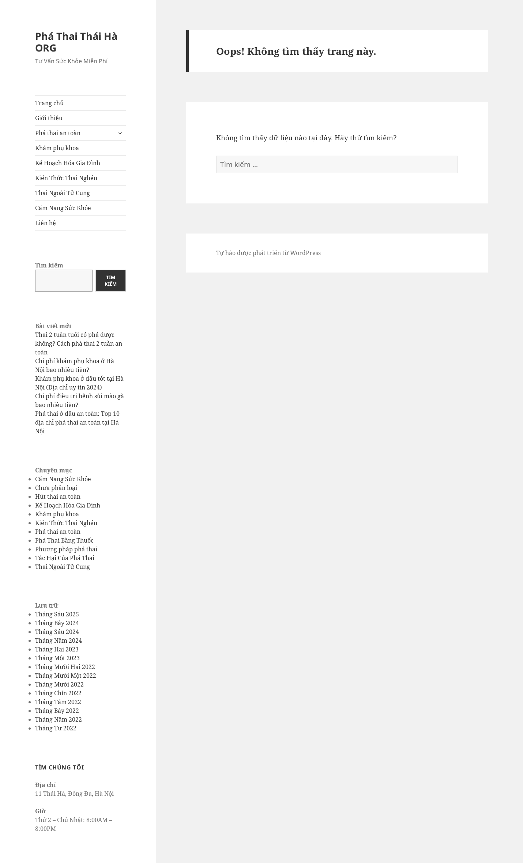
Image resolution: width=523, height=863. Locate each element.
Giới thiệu (49, 118)
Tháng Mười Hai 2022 (65, 667)
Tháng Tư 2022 (55, 728)
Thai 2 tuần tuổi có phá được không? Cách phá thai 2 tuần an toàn (78, 343)
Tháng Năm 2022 (58, 719)
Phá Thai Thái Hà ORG (76, 41)
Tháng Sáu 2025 (57, 614)
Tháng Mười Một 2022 (65, 676)
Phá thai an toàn (57, 133)
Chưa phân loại (56, 488)
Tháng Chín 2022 (58, 693)
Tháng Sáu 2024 (57, 632)
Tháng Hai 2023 (57, 649)
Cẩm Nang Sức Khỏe (63, 208)
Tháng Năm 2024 (58, 640)
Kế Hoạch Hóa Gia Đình (67, 163)
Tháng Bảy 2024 (57, 623)
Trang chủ (49, 103)
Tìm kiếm (49, 265)
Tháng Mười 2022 (59, 684)
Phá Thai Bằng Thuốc (64, 540)
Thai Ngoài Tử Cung (62, 193)
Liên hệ (45, 223)
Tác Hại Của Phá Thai (64, 558)
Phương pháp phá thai (66, 549)
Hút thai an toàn (57, 497)
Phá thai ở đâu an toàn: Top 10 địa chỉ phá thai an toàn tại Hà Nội (77, 422)
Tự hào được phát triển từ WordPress (268, 253)
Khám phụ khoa (57, 148)
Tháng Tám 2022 (58, 702)
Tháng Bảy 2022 (57, 711)
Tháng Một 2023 (57, 658)
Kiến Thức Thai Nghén (66, 178)
